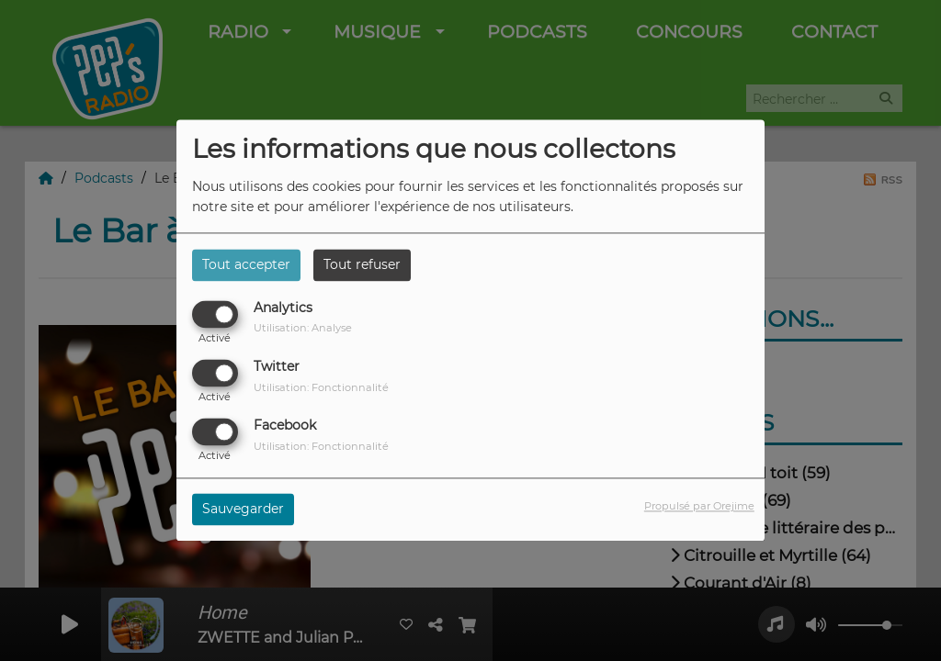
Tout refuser (362, 264)
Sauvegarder (243, 509)
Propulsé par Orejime (699, 506)
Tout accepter (246, 264)
